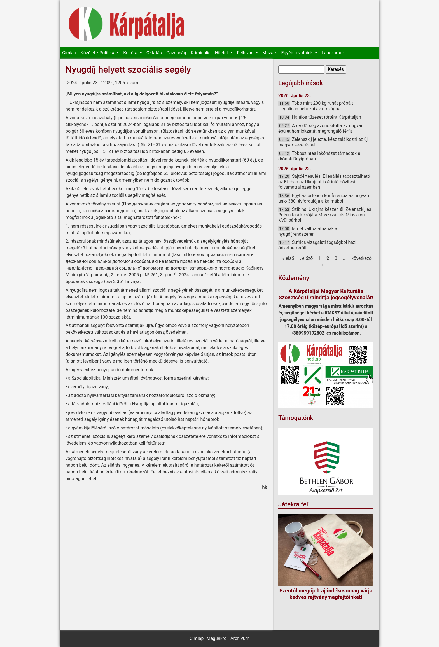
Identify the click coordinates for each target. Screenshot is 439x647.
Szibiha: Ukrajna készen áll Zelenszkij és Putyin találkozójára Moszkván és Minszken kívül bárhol (324, 215)
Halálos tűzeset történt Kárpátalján (326, 117)
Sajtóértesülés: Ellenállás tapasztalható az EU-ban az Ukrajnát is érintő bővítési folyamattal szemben (324, 182)
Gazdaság (176, 52)
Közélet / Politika (98, 52)
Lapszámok (333, 52)
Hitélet (222, 52)
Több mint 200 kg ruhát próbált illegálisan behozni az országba (315, 106)
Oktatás (154, 52)
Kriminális (201, 52)
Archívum (239, 638)
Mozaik (269, 52)
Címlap (69, 52)
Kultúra (130, 52)
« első (288, 258)
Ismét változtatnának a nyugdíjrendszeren (307, 231)
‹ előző (306, 258)
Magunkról (217, 638)
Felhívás (245, 52)
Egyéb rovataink (297, 52)
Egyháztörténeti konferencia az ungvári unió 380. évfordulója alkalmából (323, 198)
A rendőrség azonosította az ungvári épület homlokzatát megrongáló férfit (321, 128)
